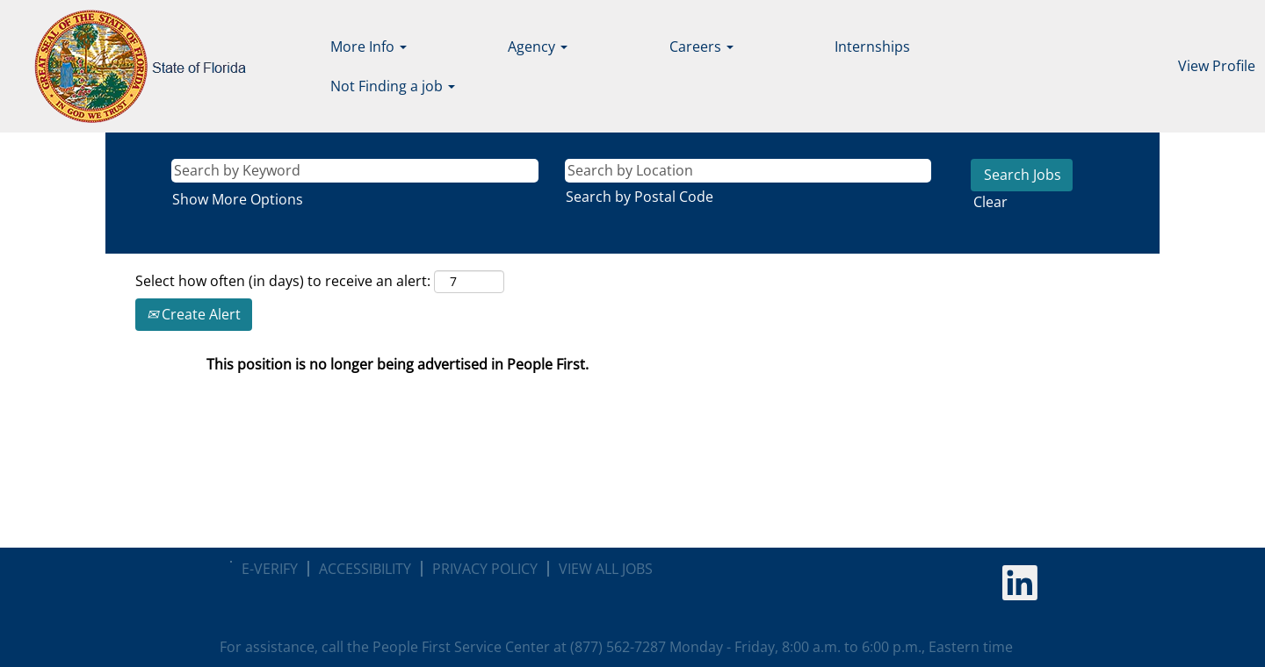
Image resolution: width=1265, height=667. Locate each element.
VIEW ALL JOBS (606, 569)
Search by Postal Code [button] (639, 196)
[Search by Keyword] (355, 171)
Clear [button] (990, 202)
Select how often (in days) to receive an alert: (282, 280)
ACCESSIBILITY (365, 569)
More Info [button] (368, 46)
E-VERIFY (270, 569)
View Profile (1216, 65)
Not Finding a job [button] (392, 86)
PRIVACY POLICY (485, 569)
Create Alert (194, 314)
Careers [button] (701, 46)
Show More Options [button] (237, 199)
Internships (872, 46)
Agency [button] (537, 46)
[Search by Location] (748, 171)
